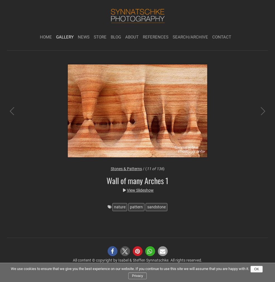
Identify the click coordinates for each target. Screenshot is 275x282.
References (155, 37)
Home (46, 37)
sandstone (156, 207)
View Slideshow (140, 190)
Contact (221, 37)
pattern (136, 207)
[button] (112, 251)
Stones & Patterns (126, 169)
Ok (256, 269)
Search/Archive (190, 37)
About (132, 37)
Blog (116, 37)
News (84, 37)
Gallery (65, 37)
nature (120, 207)
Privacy (137, 276)
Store (100, 37)
